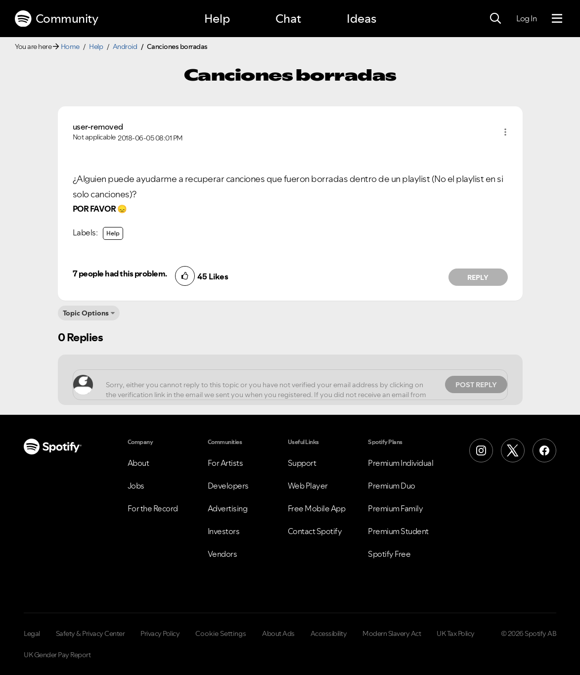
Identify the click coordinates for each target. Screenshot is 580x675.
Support (302, 462)
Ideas (361, 18)
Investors (224, 531)
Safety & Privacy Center (90, 633)
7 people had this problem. (120, 273)
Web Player (308, 485)
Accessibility (329, 633)
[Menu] (557, 19)
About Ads (278, 633)
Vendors (222, 553)
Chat (288, 18)
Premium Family (395, 508)
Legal (32, 633)
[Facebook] (544, 450)
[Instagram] (481, 450)
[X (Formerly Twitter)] (513, 450)
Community (56, 18)
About (138, 462)
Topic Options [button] (86, 313)
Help (217, 18)
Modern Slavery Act (391, 633)
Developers (228, 485)
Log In (526, 18)
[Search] (495, 18)
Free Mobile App (317, 508)
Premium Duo (391, 485)
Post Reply (476, 385)
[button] (505, 132)
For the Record (153, 508)
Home (70, 46)
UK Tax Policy (456, 633)
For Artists (225, 462)
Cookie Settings (220, 633)
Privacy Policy (159, 633)
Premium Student (398, 531)
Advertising (228, 508)
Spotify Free (389, 553)
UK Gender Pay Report (57, 654)
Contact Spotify (315, 531)
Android (125, 46)
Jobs (136, 485)
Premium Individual (400, 462)
